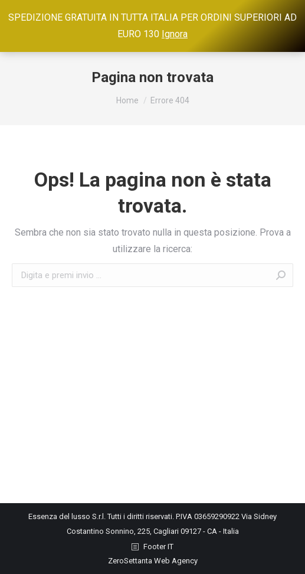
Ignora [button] (175, 34)
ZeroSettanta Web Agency (153, 560)
